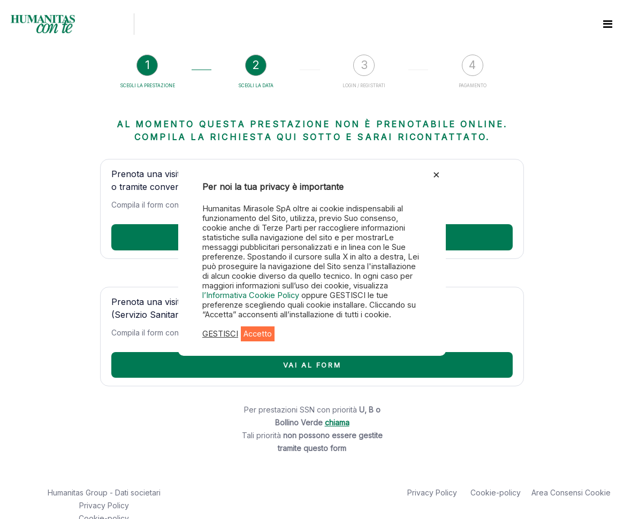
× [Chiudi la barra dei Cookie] (436, 174)
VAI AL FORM (312, 365)
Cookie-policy (495, 492)
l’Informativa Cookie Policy (251, 295)
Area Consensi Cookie (571, 492)
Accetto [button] (257, 334)
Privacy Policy (104, 505)
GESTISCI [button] (220, 334)
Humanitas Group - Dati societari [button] (104, 492)
